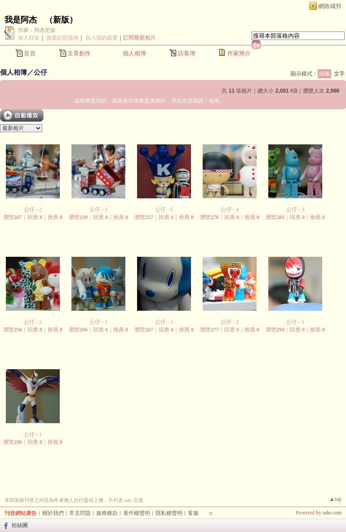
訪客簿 (186, 53)
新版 (61, 19)
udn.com (332, 513)
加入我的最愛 (101, 38)
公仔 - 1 (98, 209)
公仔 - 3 (295, 209)
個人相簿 (134, 53)
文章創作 (79, 53)
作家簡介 (239, 53)
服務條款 (107, 513)
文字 (339, 74)
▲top (335, 499)
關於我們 (53, 513)
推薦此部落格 (62, 38)
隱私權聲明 (168, 513)
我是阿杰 (20, 19)
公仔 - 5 (164, 209)
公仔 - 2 (33, 209)
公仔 (40, 72)
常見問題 (80, 513)
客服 (193, 513)
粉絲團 (20, 525)
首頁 (29, 53)
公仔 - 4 (230, 209)
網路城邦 (330, 6)
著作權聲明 (136, 513)
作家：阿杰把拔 (37, 30)
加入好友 (29, 38)
